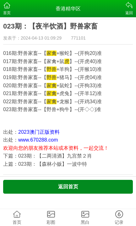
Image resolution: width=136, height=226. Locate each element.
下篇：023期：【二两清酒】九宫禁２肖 (47, 156)
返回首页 (68, 186)
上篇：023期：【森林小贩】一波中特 (45, 164)
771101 (78, 37)
